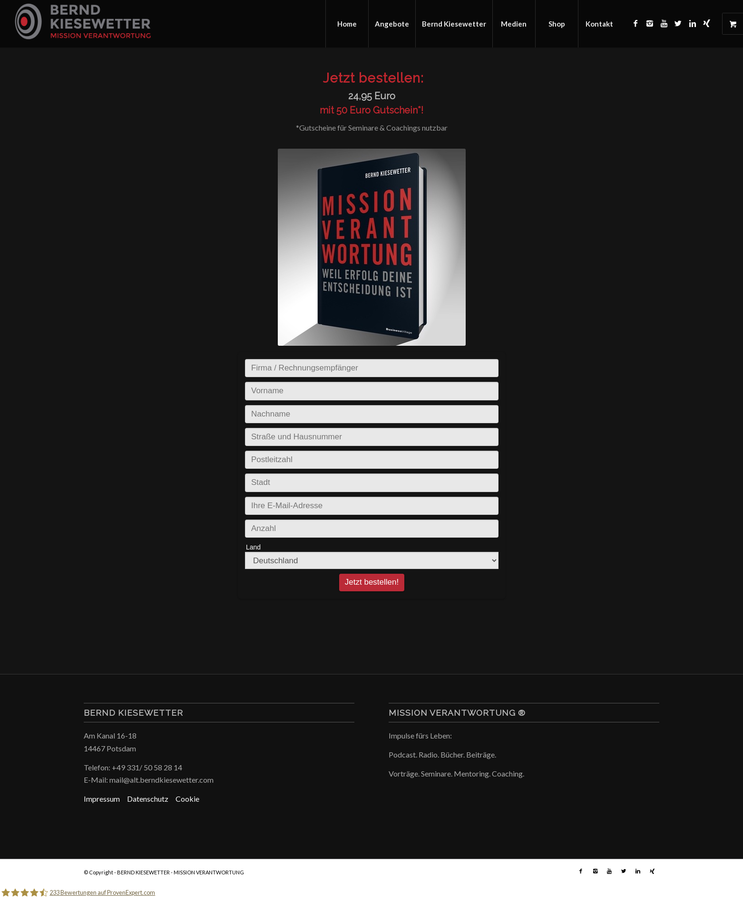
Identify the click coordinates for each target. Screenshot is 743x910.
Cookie (187, 798)
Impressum (105, 798)
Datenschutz (151, 798)
